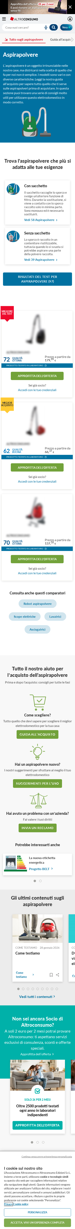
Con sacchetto (35, 186)
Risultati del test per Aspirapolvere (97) (37, 279)
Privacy (8, 1204)
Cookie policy (20, 1204)
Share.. (58, 975)
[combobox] (30, 27)
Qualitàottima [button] (17, 359)
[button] (46, 366)
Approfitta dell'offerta (37, 376)
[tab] (35, 881)
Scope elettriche (25, 616)
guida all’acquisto (37, 734)
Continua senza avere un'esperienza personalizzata (47, 1156)
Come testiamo (27, 953)
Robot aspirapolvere (38, 603)
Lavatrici (55, 616)
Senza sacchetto (37, 233)
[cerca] (17, 27)
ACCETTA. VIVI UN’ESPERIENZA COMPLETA (37, 1222)
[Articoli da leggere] (51, 975)
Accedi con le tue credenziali (37, 390)
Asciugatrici (37, 629)
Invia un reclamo (38, 828)
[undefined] (18, 989)
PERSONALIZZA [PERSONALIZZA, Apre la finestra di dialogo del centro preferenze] (37, 1212)
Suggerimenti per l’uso (37, 783)
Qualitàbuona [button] (17, 451)
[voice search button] (44, 27)
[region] (37, 1190)
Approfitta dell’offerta (37, 1054)
